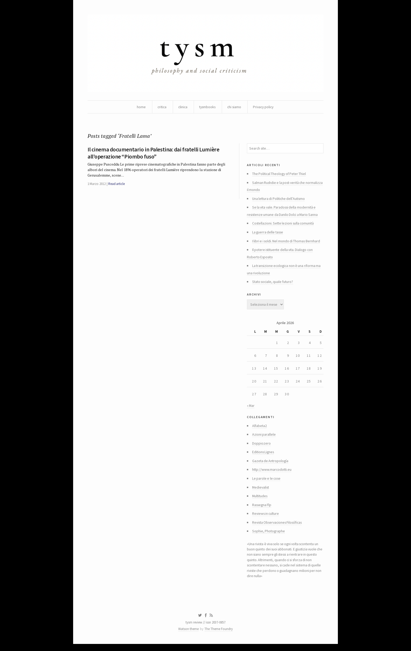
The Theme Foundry (219, 636)
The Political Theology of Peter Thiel (280, 175)
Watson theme (188, 636)
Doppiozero (261, 448)
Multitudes (260, 501)
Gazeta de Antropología (270, 465)
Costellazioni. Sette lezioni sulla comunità (284, 225)
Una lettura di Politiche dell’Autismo (279, 200)
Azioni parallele (264, 439)
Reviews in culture (266, 519)
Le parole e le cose (266, 483)
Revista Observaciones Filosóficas (279, 528)
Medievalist (261, 492)
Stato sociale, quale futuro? (273, 284)
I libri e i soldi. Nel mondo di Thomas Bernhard (286, 243)
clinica (181, 107)
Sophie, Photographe (268, 537)
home (138, 107)
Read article (116, 185)
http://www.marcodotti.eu (272, 474)
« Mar (251, 409)
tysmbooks (207, 107)
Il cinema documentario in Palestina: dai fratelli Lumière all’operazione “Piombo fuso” (153, 154)
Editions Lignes (263, 457)
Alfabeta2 (259, 430)
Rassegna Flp (262, 510)
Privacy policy (265, 107)
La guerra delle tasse (268, 234)
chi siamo (235, 107)
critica (160, 107)
